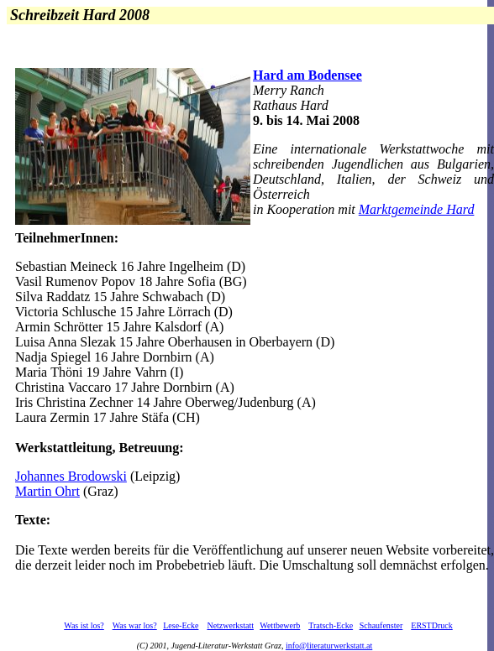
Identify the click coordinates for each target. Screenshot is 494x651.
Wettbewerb (280, 625)
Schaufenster (381, 625)
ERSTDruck (431, 625)
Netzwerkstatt (230, 625)
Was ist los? (84, 625)
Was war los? (135, 625)
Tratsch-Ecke (330, 625)
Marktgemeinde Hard (417, 209)
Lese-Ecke (180, 625)
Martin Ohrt (47, 491)
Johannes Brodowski (71, 476)
